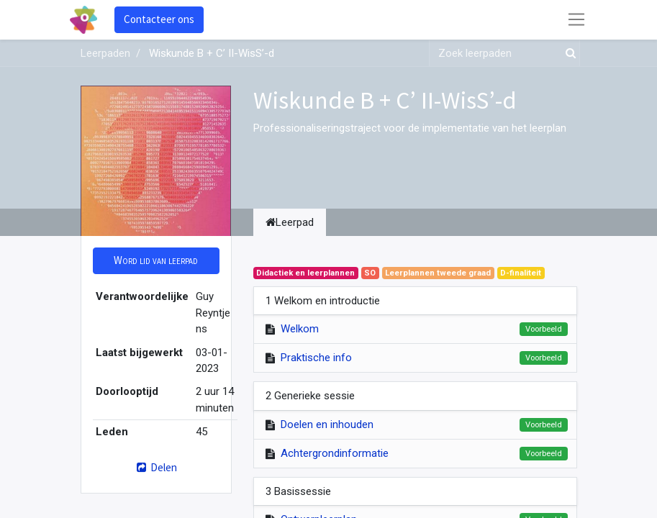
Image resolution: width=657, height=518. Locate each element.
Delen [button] (156, 467)
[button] (156, 260)
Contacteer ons (159, 19)
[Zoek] (567, 53)
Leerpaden (105, 53)
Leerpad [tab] (290, 222)
